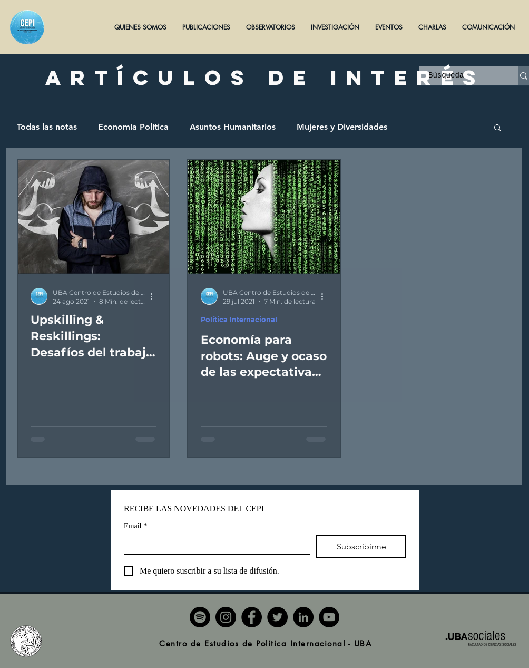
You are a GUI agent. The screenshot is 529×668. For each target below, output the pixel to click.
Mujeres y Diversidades (342, 127)
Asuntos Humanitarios (233, 127)
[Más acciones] (155, 296)
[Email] (213, 544)
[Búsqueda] (462, 75)
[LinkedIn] (303, 617)
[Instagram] (225, 617)
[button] (206, 27)
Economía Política (133, 127)
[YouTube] (329, 617)
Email (135, 525)
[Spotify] (200, 617)
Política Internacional (239, 319)
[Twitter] (277, 617)
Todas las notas (47, 127)
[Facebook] (251, 617)
